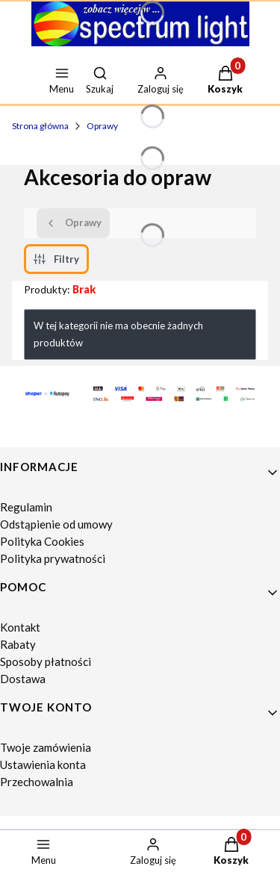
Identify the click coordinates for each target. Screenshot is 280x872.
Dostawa (23, 678)
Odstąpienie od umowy (56, 524)
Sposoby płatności (45, 661)
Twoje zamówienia (45, 747)
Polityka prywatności (52, 558)
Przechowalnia (36, 781)
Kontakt (20, 627)
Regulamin (26, 507)
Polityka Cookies (42, 541)
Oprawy (102, 125)
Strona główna (40, 125)
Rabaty (18, 644)
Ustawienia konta (43, 764)
